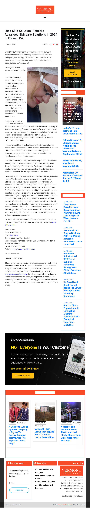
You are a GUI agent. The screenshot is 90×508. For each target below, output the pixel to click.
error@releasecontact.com (16, 274)
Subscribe (19, 490)
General (38, 478)
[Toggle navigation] (45, 17)
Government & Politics (45, 482)
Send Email (14, 235)
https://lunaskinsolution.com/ (23, 249)
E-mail (11, 483)
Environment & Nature (44, 475)
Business (39, 472)
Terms (7, 505)
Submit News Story (72, 73)
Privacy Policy (16, 505)
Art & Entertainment (44, 469)
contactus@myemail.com (72, 496)
